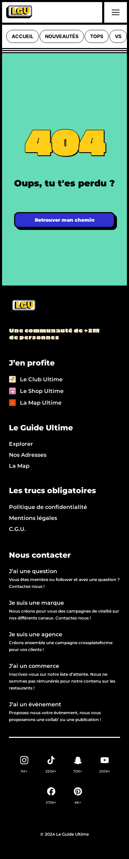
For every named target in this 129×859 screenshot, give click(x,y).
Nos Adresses (27, 455)
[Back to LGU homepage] (23, 306)
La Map (19, 466)
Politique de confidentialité (48, 507)
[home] (19, 12)
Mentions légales (33, 518)
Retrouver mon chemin (65, 220)
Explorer (21, 444)
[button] (114, 12)
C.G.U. (17, 529)
